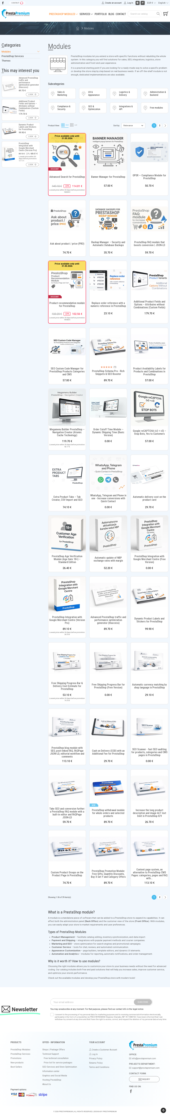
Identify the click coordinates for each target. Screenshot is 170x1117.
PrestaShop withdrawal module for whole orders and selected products (108, 813)
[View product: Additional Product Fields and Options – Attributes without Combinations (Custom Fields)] (149, 279)
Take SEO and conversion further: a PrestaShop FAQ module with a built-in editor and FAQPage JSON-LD (67, 813)
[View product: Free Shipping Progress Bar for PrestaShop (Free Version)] (108, 661)
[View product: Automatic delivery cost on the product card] (149, 473)
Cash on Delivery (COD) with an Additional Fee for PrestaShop (108, 752)
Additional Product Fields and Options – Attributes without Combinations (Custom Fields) (149, 304)
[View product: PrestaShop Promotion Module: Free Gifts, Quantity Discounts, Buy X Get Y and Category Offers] (108, 849)
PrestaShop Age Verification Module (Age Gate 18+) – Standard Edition (67, 559)
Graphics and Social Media (54, 1075)
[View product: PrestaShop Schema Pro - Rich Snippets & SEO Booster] (108, 346)
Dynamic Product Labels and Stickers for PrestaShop (149, 620)
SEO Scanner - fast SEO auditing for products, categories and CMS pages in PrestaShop (149, 752)
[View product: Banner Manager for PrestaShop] (108, 152)
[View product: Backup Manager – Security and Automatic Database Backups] (108, 218)
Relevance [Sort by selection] (134, 125)
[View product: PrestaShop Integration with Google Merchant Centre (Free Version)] (149, 534)
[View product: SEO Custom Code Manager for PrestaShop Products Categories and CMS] (67, 346)
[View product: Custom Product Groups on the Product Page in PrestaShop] (67, 849)
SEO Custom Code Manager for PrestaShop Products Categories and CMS (67, 371)
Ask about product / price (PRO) (67, 243)
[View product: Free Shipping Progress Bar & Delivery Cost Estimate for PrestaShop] (67, 661)
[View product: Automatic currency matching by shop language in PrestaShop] (149, 661)
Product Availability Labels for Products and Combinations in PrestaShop (149, 371)
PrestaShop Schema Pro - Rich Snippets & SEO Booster (108, 372)
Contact (121, 14)
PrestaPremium (66, 1111)
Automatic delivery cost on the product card (149, 498)
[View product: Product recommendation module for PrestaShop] (67, 279)
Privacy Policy (95, 1058)
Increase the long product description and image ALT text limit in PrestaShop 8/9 (149, 813)
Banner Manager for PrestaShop (108, 176)
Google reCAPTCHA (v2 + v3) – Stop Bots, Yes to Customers (149, 432)
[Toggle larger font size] (143, 3)
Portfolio (101, 14)
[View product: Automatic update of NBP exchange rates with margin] (108, 534)
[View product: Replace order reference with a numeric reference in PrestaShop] (108, 279)
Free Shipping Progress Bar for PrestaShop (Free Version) (108, 686)
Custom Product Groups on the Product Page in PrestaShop (67, 874)
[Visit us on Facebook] (3, 3)
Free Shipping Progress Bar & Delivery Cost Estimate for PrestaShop (67, 686)
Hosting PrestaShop (51, 1080)
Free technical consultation (56, 1058)
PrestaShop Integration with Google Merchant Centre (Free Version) (149, 559)
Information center (50, 1071)
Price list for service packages (58, 1062)
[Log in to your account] (128, 3)
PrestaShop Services (13, 56)
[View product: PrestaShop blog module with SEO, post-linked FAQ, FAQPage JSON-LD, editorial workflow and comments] (67, 727)
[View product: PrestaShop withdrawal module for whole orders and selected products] (108, 788)
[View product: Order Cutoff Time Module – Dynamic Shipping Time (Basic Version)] (108, 407)
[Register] (112, 3)
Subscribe (143, 1002)
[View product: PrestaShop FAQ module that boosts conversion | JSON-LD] (149, 218)
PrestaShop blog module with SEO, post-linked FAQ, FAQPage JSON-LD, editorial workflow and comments (67, 752)
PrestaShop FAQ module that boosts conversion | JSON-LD (149, 244)
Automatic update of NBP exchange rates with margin (108, 559)
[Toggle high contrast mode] (137, 3)
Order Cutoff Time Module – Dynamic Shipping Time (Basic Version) (108, 432)
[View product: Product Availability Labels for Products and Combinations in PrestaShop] (149, 346)
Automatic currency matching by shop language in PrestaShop (149, 686)
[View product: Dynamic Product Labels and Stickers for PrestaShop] (149, 595)
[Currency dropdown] (151, 3)
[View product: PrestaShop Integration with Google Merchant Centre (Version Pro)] (67, 595)
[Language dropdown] (163, 3)
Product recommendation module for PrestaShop (67, 304)
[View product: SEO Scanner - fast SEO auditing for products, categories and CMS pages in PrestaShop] (149, 727)
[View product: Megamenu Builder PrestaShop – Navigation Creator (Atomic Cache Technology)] (67, 407)
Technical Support (50, 1054)
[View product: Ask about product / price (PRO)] (67, 218)
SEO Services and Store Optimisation (59, 1067)
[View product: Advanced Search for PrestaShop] (67, 152)
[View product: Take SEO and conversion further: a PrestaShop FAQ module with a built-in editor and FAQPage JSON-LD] (67, 788)
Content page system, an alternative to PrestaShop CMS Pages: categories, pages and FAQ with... (149, 874)
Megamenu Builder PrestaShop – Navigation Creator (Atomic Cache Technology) (67, 432)
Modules (21, 51)
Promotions (15, 1058)
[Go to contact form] (17, 3)
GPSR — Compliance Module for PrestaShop (149, 177)
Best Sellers (16, 1067)
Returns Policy (96, 1063)
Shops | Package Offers (53, 1049)
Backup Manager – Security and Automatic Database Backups (108, 244)
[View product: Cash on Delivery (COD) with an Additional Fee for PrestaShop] (108, 727)
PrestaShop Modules (20, 1049)
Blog (111, 14)
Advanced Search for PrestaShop (67, 176)
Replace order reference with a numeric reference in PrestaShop (108, 304)
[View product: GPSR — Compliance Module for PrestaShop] (149, 152)
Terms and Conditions (99, 1067)
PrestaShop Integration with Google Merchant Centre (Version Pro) (67, 620)
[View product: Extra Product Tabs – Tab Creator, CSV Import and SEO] (67, 473)
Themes (6, 60)
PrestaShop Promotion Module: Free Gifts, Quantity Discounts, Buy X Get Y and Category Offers (108, 874)
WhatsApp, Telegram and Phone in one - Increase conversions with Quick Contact (108, 498)
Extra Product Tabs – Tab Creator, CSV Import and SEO (67, 498)
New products (17, 1062)
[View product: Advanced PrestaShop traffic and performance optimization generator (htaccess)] (108, 595)
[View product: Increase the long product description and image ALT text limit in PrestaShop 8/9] (149, 788)
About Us (46, 1084)
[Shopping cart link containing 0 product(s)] (165, 14)
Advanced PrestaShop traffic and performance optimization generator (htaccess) (108, 620)
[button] (32, 94)
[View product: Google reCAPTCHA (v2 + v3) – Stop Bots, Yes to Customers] (149, 407)
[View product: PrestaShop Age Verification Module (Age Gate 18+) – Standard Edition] (67, 534)
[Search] (142, 14)
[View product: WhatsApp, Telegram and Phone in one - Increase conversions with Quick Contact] (108, 473)
